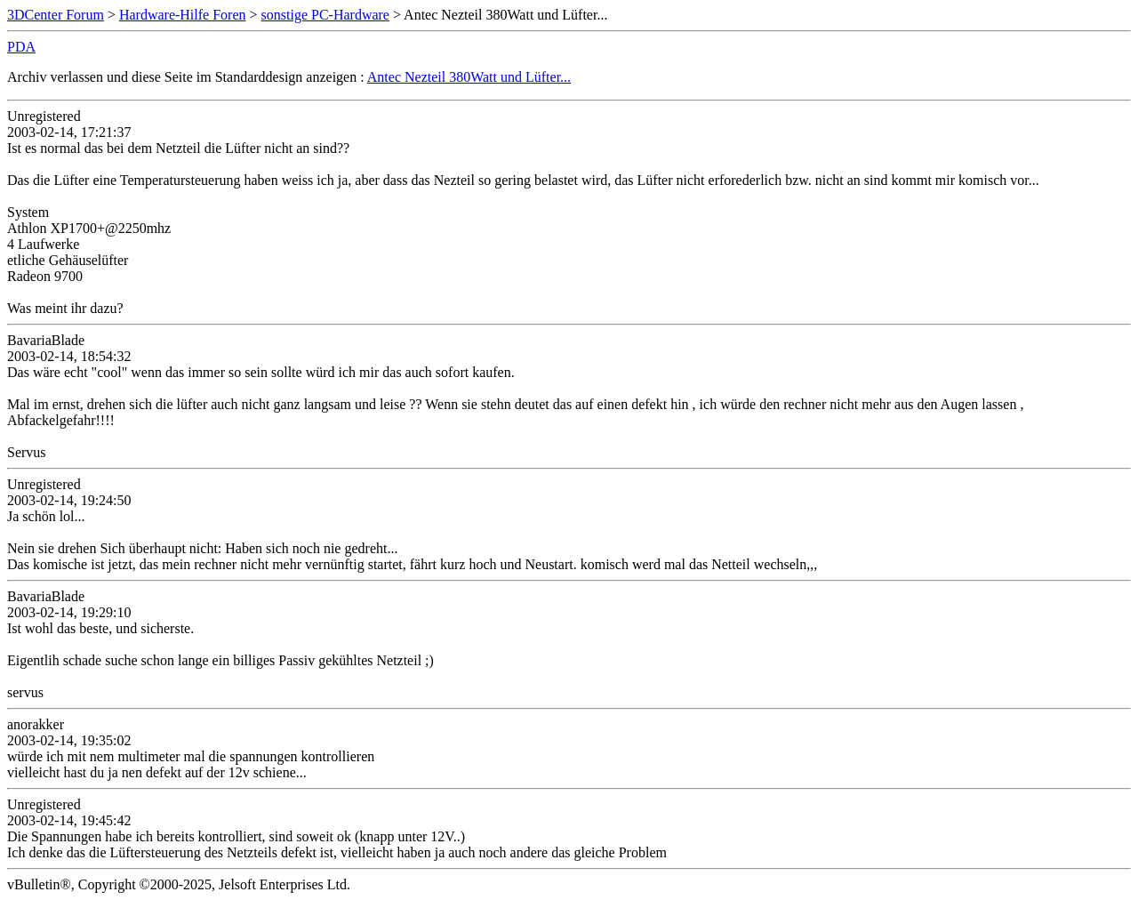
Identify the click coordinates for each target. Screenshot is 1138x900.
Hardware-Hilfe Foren (182, 14)
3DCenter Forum (55, 14)
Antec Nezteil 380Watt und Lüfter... (469, 76)
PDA (21, 46)
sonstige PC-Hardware (325, 14)
